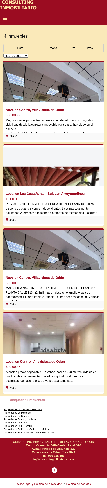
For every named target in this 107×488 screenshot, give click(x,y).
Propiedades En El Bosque (18, 426)
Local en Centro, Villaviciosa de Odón (35, 361)
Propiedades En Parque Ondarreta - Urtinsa (26, 429)
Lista (20, 48)
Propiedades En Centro (16, 422)
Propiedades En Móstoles (17, 412)
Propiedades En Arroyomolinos (20, 419)
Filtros (89, 48)
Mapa (53, 48)
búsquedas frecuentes (26, 400)
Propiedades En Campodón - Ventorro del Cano (29, 432)
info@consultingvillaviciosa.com (53, 459)
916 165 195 (56, 455)
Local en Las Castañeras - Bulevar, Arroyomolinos (45, 194)
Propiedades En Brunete (16, 416)
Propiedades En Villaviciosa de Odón (23, 409)
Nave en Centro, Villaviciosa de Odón (35, 110)
